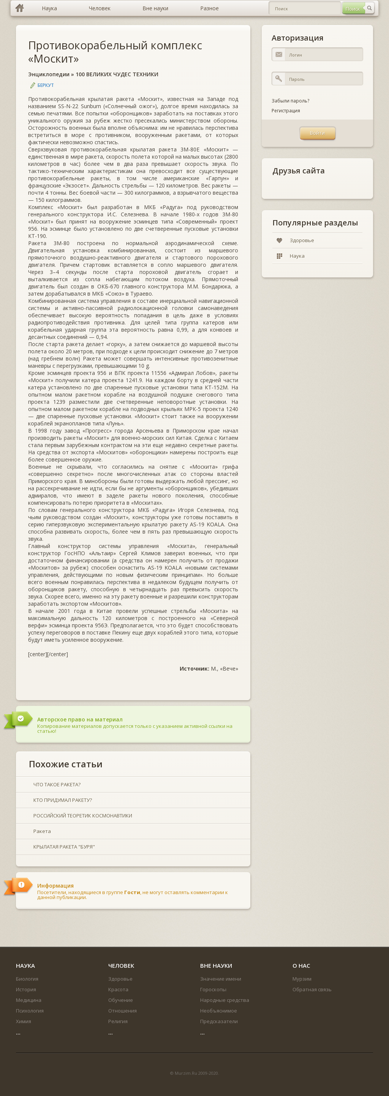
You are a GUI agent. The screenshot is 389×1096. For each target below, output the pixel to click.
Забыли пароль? (290, 101)
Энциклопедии (49, 74)
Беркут (46, 85)
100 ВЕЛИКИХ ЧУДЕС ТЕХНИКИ (117, 74)
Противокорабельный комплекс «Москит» (115, 52)
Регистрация (286, 110)
